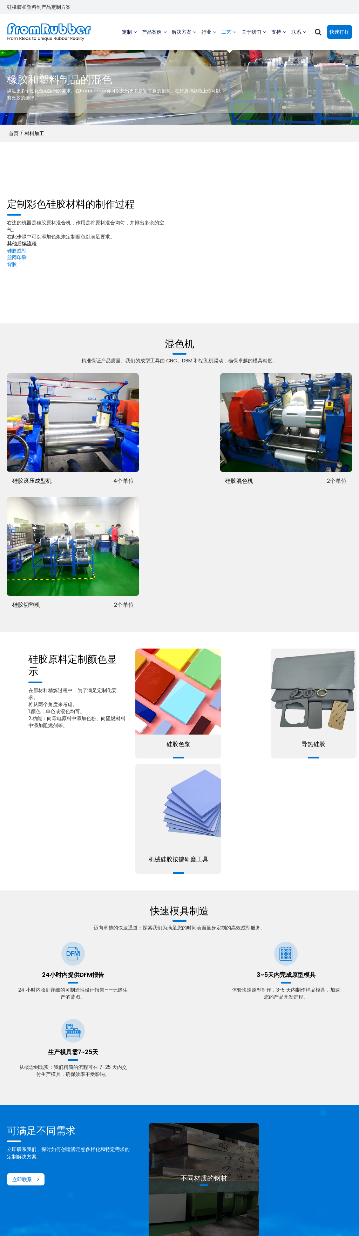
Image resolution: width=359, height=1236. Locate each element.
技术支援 (160, 1125)
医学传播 (89, 1133)
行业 (208, 38)
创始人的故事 (236, 1125)
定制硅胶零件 (21, 1133)
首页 (14, 132)
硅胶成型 (17, 250)
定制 (128, 38)
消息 (227, 1159)
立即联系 (22, 849)
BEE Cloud (239, 1227)
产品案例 (152, 38)
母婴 (84, 1184)
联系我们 (165, 1220)
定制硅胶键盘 (21, 1116)
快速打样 (339, 31)
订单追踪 (160, 1133)
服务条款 (226, 1220)
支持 (277, 38)
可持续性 (232, 1142)
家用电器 (89, 1150)
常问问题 (160, 1150)
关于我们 (251, 38)
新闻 (149, 1220)
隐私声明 (205, 1220)
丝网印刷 (17, 257)
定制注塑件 (19, 1142)
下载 (155, 1142)
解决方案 (181, 38)
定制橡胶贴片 (21, 1125)
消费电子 (89, 1167)
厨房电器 (89, 1193)
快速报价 (303, 1116)
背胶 (12, 264)
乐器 (84, 1125)
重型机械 (89, 1116)
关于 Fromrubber (242, 1116)
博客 (155, 1159)
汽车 (84, 1159)
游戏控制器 (91, 1142)
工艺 (227, 38)
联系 (297, 38)
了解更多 (205, 1013)
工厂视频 (160, 1116)
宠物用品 (89, 1175)
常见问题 (185, 1220)
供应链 (229, 1150)
